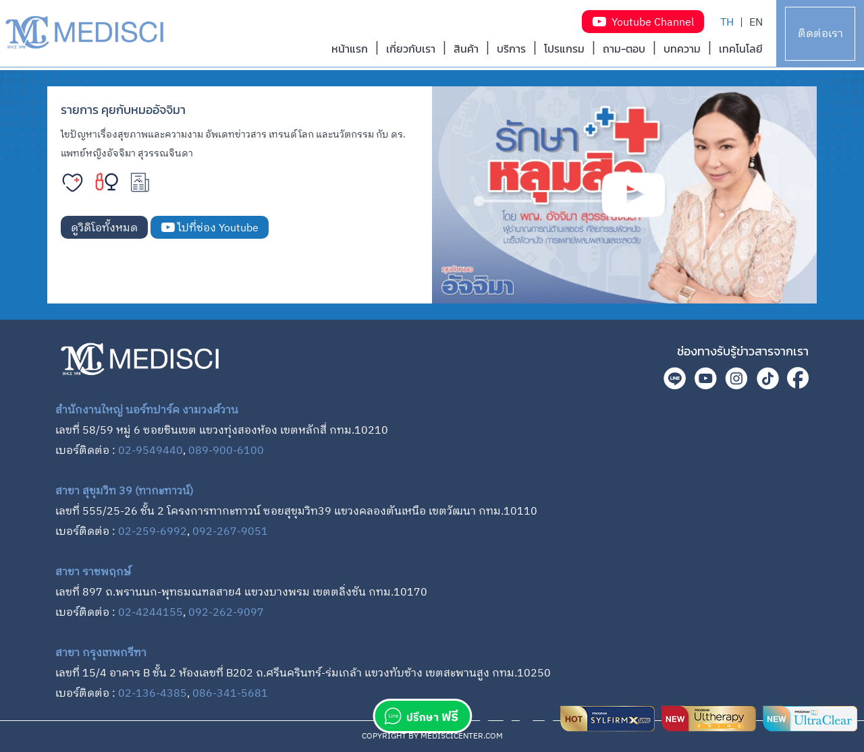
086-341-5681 (230, 694)
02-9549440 (150, 451)
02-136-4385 (152, 694)
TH (727, 22)
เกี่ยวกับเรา (410, 48)
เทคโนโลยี (741, 48)
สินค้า (466, 48)
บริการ (511, 48)
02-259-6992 (152, 532)
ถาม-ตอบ (624, 48)
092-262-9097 (226, 613)
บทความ (682, 48)
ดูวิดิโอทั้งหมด (104, 228)
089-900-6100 (226, 451)
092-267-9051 (230, 532)
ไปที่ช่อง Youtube (210, 228)
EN (756, 22)
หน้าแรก (349, 48)
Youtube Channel (643, 22)
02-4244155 (150, 613)
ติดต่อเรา (820, 34)
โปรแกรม (564, 48)
